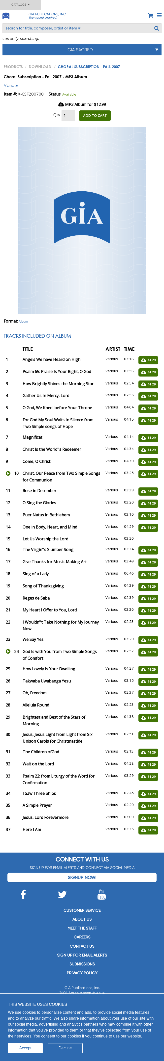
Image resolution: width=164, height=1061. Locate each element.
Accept (25, 1048)
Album (23, 321)
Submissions (82, 964)
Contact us (82, 946)
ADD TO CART (95, 115)
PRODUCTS (13, 66)
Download (40, 66)
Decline (65, 1048)
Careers (82, 937)
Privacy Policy (82, 973)
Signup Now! (82, 877)
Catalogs (20, 4)
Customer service (82, 910)
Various (11, 85)
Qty (56, 115)
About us (82, 919)
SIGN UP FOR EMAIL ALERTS (82, 955)
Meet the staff (82, 928)
